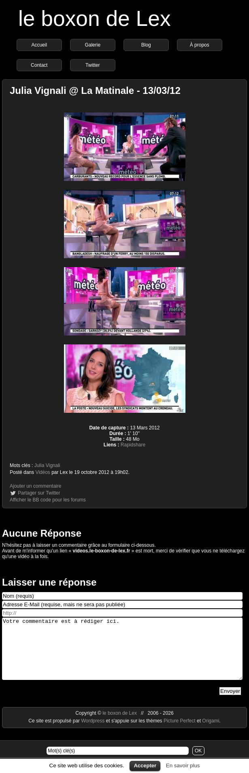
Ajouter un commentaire (35, 486)
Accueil (39, 45)
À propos (199, 45)
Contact (39, 65)
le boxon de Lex (94, 18)
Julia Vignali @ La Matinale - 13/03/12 (95, 90)
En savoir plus (183, 765)
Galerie (92, 45)
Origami (210, 733)
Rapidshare (133, 445)
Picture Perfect (180, 733)
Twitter (92, 65)
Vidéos (42, 472)
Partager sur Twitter (39, 493)
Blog (146, 45)
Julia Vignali (47, 465)
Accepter (145, 765)
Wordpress (93, 733)
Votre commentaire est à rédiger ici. (122, 655)
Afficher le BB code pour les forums (48, 500)
